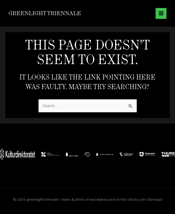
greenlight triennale (45, 13)
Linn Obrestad (150, 199)
